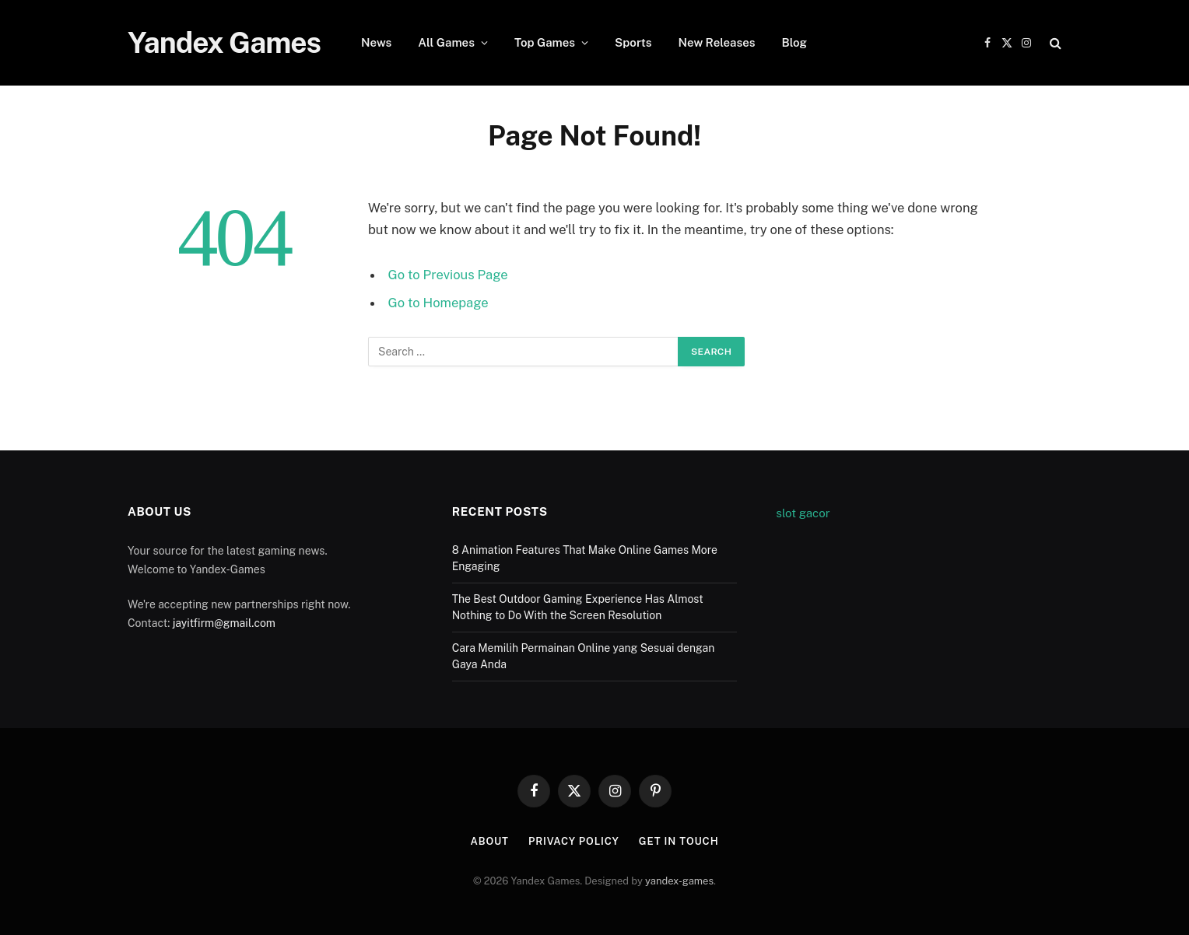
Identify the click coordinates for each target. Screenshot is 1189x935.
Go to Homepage (438, 302)
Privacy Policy (573, 841)
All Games (446, 42)
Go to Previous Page (448, 274)
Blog (793, 42)
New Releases (717, 42)
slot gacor (802, 513)
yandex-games (679, 881)
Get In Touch (679, 841)
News (376, 42)
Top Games (544, 42)
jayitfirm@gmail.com (224, 623)
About (489, 841)
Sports (633, 42)
